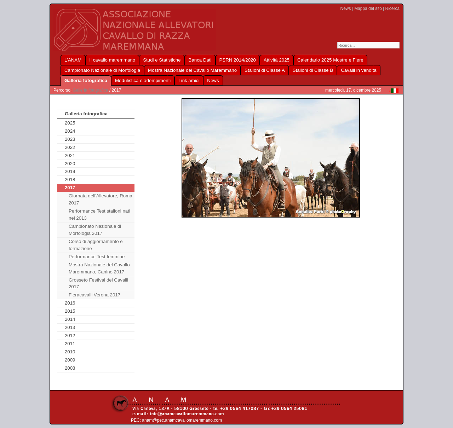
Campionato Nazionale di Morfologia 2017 (95, 230)
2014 (70, 319)
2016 (70, 303)
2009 (70, 360)
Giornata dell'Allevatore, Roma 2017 (100, 199)
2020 (70, 163)
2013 (70, 327)
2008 (70, 368)
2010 (70, 351)
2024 (70, 131)
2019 (70, 171)
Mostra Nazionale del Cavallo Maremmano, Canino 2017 (99, 268)
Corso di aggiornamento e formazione (96, 245)
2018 (70, 179)
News (345, 8)
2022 (70, 147)
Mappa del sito (368, 8)
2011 (70, 343)
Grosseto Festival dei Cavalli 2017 (98, 283)
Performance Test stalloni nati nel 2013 (99, 214)
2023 (70, 139)
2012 (70, 335)
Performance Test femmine (97, 256)
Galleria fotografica (90, 90)
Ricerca (392, 8)
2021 (70, 155)
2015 (70, 311)
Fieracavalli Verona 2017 (94, 294)
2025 (70, 123)
